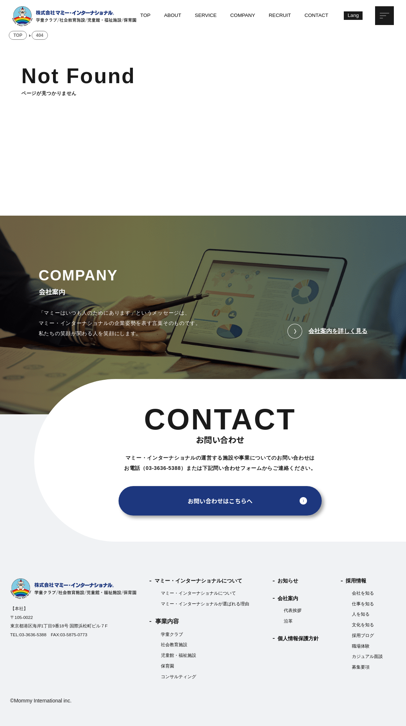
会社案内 (288, 598)
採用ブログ (363, 635)
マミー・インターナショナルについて (198, 581)
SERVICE (205, 15)
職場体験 (361, 646)
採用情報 (356, 581)
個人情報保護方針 (298, 638)
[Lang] (353, 15)
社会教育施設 (174, 644)
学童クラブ (172, 634)
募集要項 (361, 667)
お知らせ (288, 581)
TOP (145, 15)
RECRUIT (280, 15)
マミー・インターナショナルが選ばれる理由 (205, 603)
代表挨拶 (292, 610)
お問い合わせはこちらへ (220, 500)
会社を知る (363, 593)
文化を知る (363, 624)
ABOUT (172, 15)
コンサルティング (178, 676)
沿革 (288, 621)
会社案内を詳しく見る (327, 331)
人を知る (361, 614)
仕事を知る (363, 603)
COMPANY (242, 15)
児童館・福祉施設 (178, 655)
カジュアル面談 (367, 656)
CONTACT (316, 15)
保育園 (167, 666)
